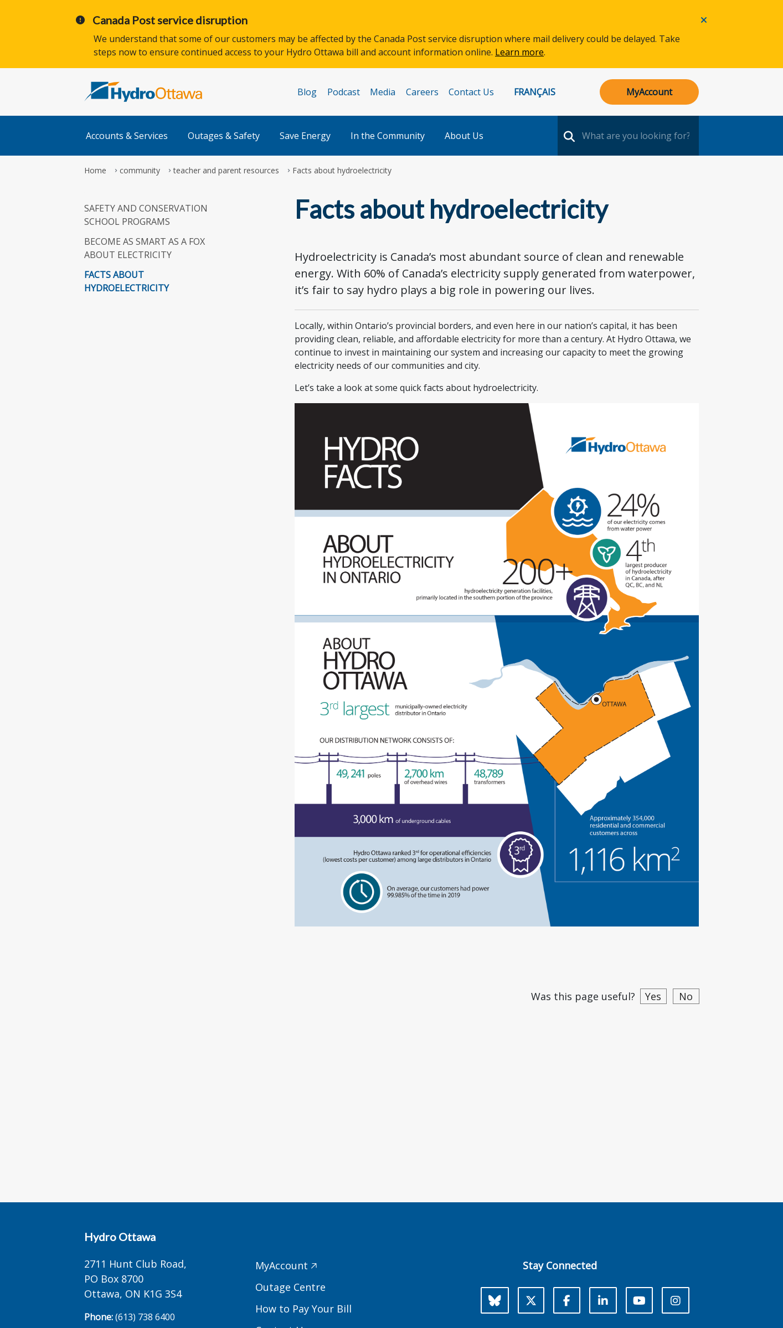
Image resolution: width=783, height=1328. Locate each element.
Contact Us (471, 92)
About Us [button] (464, 136)
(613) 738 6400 (145, 1317)
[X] (531, 1300)
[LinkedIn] (603, 1300)
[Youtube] (639, 1300)
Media (382, 92)
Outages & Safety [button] (224, 136)
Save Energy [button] (305, 136)
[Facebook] (566, 1300)
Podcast (343, 92)
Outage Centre (290, 1287)
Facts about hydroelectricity (126, 281)
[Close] (703, 20)
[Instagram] (675, 1300)
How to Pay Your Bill (303, 1308)
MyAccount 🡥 (286, 1265)
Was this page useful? (583, 996)
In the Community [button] (388, 136)
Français (534, 92)
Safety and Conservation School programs (146, 215)
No (686, 996)
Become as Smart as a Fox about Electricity (144, 248)
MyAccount (649, 92)
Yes (653, 996)
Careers (422, 92)
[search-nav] (567, 135)
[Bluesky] (495, 1300)
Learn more (519, 52)
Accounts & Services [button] (127, 136)
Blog (307, 92)
